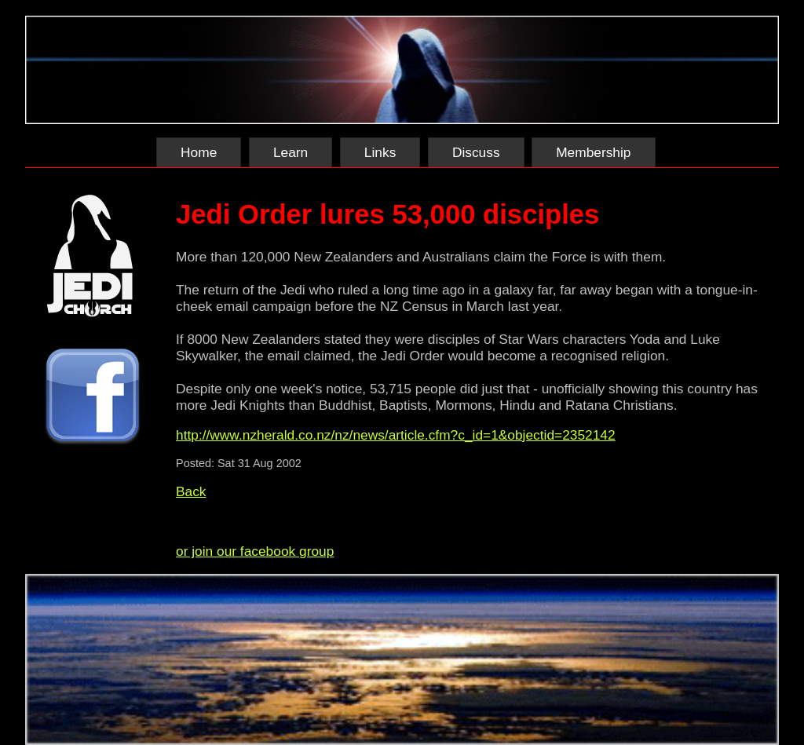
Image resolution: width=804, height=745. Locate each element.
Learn (290, 152)
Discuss (476, 152)
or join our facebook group (255, 551)
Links (380, 152)
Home (199, 152)
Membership (593, 152)
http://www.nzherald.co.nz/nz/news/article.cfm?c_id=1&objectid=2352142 (396, 435)
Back (191, 491)
